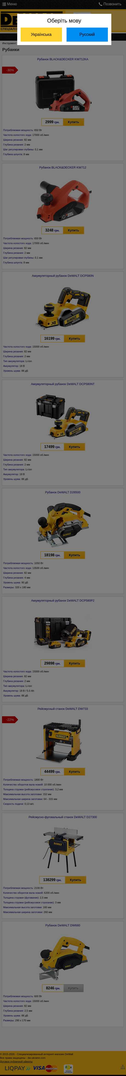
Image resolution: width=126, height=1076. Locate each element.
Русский (87, 34)
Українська (41, 34)
